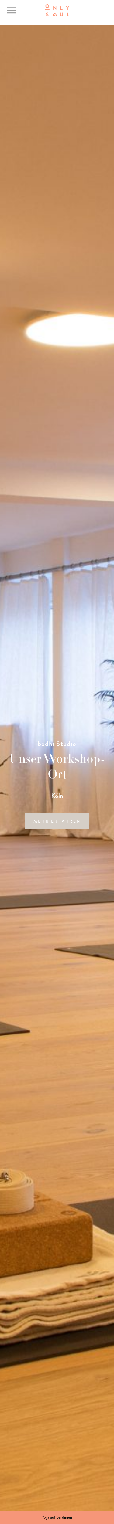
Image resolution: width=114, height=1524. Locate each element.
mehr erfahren (57, 821)
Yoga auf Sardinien (57, 1517)
